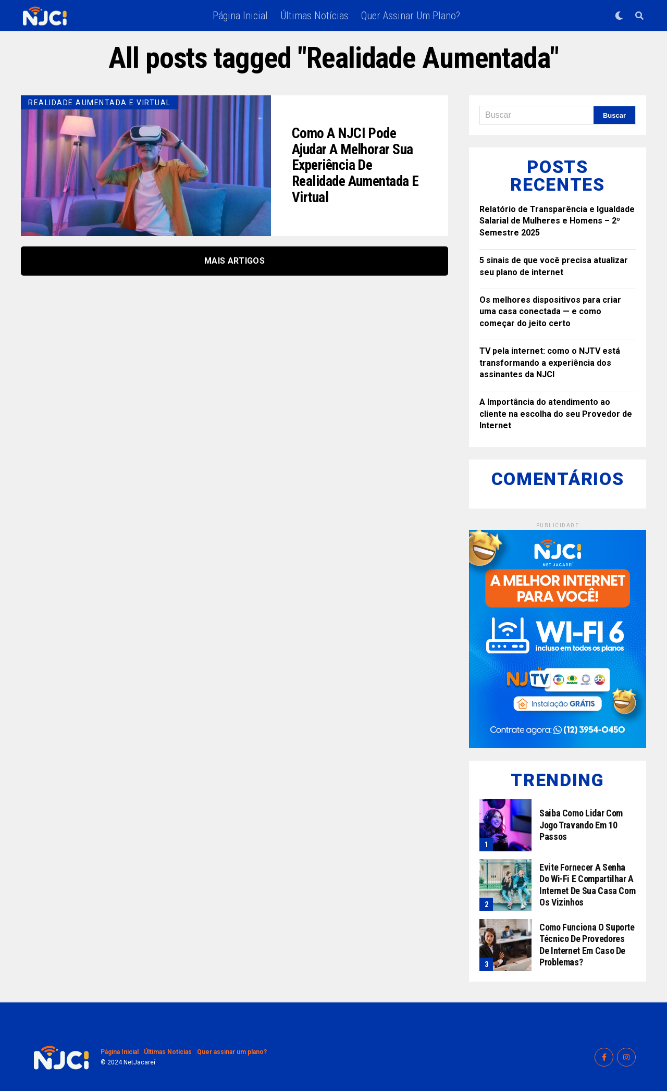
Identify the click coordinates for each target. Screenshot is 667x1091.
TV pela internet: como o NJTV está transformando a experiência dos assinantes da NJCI (549, 362)
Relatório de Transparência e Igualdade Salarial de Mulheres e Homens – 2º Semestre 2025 (557, 221)
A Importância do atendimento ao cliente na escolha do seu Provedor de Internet (555, 413)
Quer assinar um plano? (410, 15)
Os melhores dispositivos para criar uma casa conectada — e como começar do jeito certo (550, 311)
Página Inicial (240, 15)
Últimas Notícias (314, 15)
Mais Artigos (234, 261)
